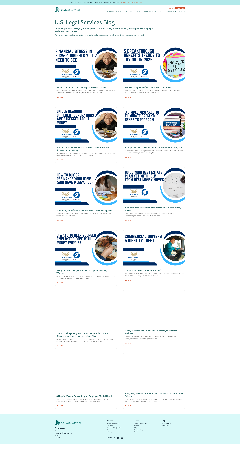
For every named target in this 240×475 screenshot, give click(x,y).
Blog (135, 432)
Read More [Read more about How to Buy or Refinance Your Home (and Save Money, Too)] (59, 220)
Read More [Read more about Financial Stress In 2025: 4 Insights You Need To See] (59, 97)
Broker (57, 435)
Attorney (57, 437)
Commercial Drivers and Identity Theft (143, 270)
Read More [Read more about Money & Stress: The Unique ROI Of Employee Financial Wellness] (128, 343)
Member (57, 431)
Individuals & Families (115, 11)
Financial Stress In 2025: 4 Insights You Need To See (81, 87)
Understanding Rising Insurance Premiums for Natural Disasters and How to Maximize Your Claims (82, 334)
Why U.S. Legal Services (141, 423)
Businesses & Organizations (146, 11)
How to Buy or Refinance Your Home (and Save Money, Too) (84, 210)
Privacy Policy (166, 426)
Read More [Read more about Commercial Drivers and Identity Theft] (128, 280)
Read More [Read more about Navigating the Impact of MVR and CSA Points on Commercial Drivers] (128, 406)
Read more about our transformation (131, 2)
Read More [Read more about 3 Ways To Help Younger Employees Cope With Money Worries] (59, 283)
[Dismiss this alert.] (172, 2)
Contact (181, 11)
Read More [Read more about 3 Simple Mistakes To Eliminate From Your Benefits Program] (128, 157)
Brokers (162, 11)
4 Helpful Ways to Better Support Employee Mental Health (84, 396)
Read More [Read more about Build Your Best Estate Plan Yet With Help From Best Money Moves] (128, 220)
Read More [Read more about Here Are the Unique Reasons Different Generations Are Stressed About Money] (59, 160)
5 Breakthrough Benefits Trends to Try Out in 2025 (149, 87)
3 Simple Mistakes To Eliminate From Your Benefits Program (153, 147)
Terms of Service (167, 423)
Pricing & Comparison (141, 430)
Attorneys (171, 11)
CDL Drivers (130, 11)
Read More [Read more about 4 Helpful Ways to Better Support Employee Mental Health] (59, 406)
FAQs (136, 428)
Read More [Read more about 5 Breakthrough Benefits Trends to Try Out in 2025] (128, 97)
